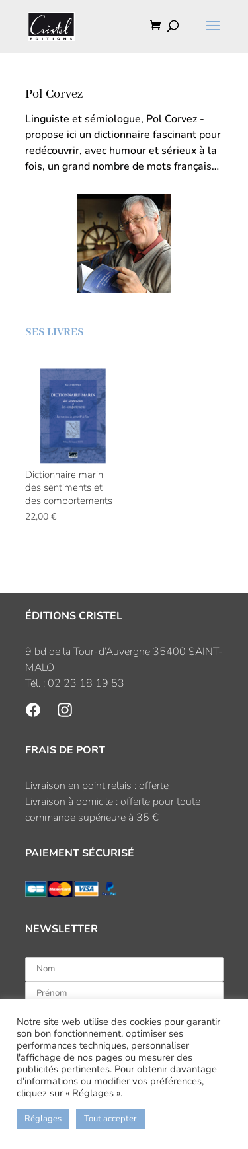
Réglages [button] (43, 1119)
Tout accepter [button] (110, 1119)
